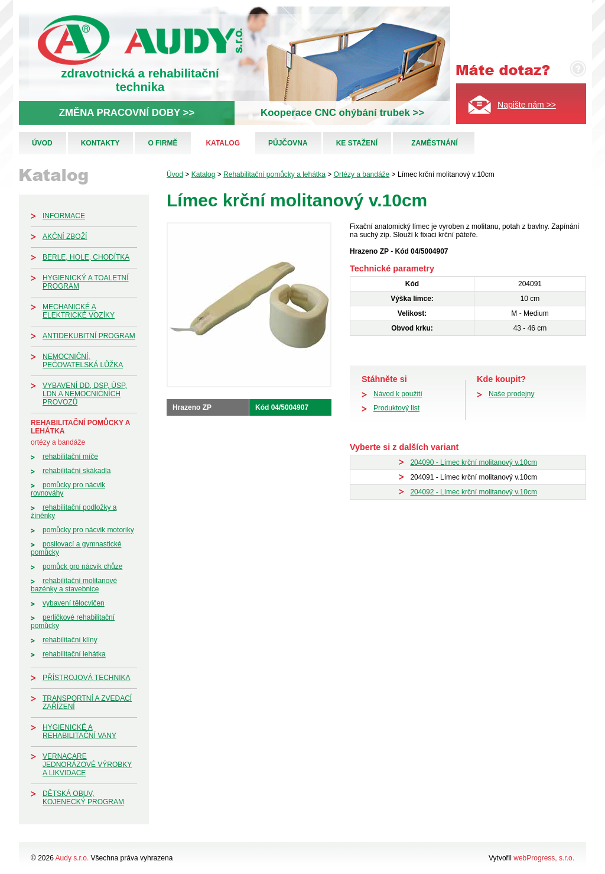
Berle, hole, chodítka (86, 257)
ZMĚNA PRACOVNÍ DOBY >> (126, 112)
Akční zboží (65, 236)
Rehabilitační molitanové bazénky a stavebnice (74, 585)
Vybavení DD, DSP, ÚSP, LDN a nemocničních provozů (85, 393)
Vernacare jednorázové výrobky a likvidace (87, 764)
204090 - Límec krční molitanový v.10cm (473, 462)
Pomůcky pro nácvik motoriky (88, 530)
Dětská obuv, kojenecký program (83, 797)
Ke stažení (357, 143)
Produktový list (396, 408)
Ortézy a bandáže (58, 442)
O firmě (162, 143)
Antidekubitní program (89, 336)
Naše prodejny (511, 394)
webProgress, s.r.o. (543, 858)
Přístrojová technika (86, 678)
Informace (64, 216)
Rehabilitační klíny (70, 640)
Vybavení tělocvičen (74, 603)
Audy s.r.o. (72, 858)
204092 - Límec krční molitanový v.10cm (473, 492)
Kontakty (100, 143)
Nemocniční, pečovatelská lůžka (83, 360)
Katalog (223, 143)
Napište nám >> (526, 104)
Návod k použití (397, 394)
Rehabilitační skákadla (76, 471)
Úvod (42, 143)
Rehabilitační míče (70, 456)
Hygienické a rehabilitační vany (79, 731)
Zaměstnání (434, 143)
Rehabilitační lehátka (74, 654)
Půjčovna (288, 143)
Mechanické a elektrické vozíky (79, 311)
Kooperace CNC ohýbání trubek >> (342, 112)
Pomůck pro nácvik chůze (82, 566)
